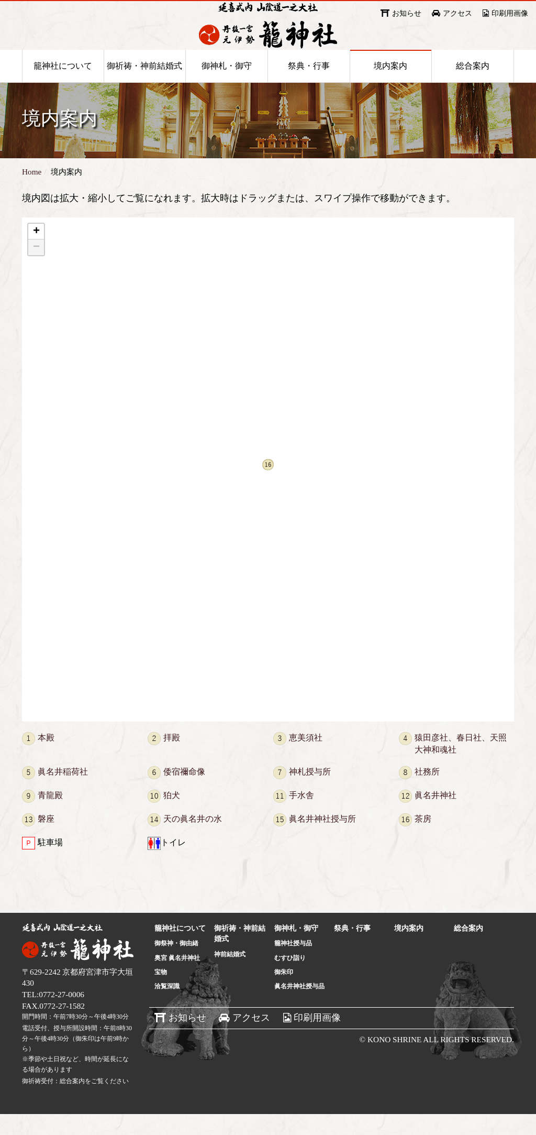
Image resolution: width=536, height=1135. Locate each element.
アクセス (457, 13)
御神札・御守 (227, 84)
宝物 (160, 993)
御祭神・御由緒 (176, 964)
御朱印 (283, 993)
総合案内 (472, 84)
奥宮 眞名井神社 (177, 979)
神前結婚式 (229, 975)
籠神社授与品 (293, 964)
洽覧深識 (167, 1007)
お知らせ (406, 13)
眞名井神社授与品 (299, 1007)
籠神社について (63, 84)
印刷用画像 (510, 13)
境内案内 (390, 84)
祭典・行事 (309, 84)
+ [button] (36, 252)
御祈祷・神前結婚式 (144, 84)
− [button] (36, 268)
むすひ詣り (290, 979)
